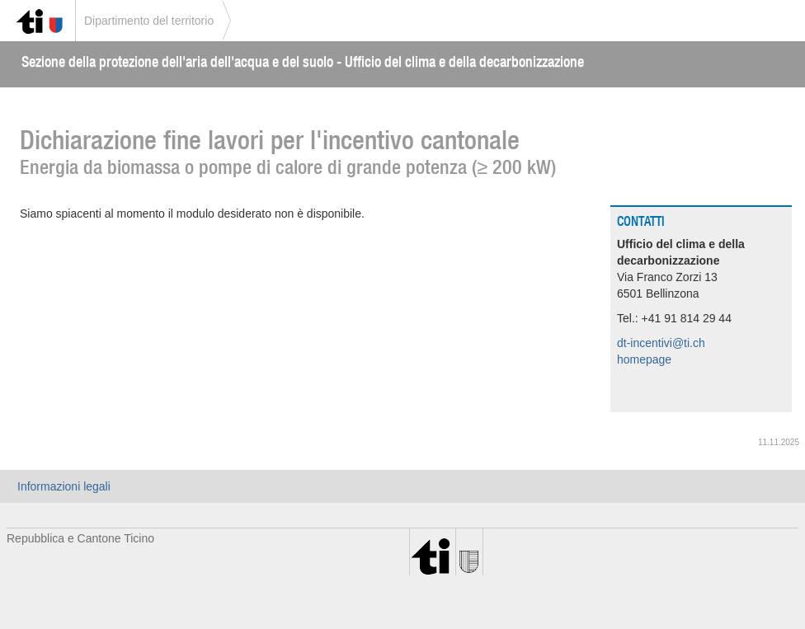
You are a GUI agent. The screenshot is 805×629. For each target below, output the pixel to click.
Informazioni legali (64, 486)
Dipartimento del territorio (149, 20)
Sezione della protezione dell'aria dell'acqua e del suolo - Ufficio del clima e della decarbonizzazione (302, 61)
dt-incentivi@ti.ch (661, 343)
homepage (644, 359)
